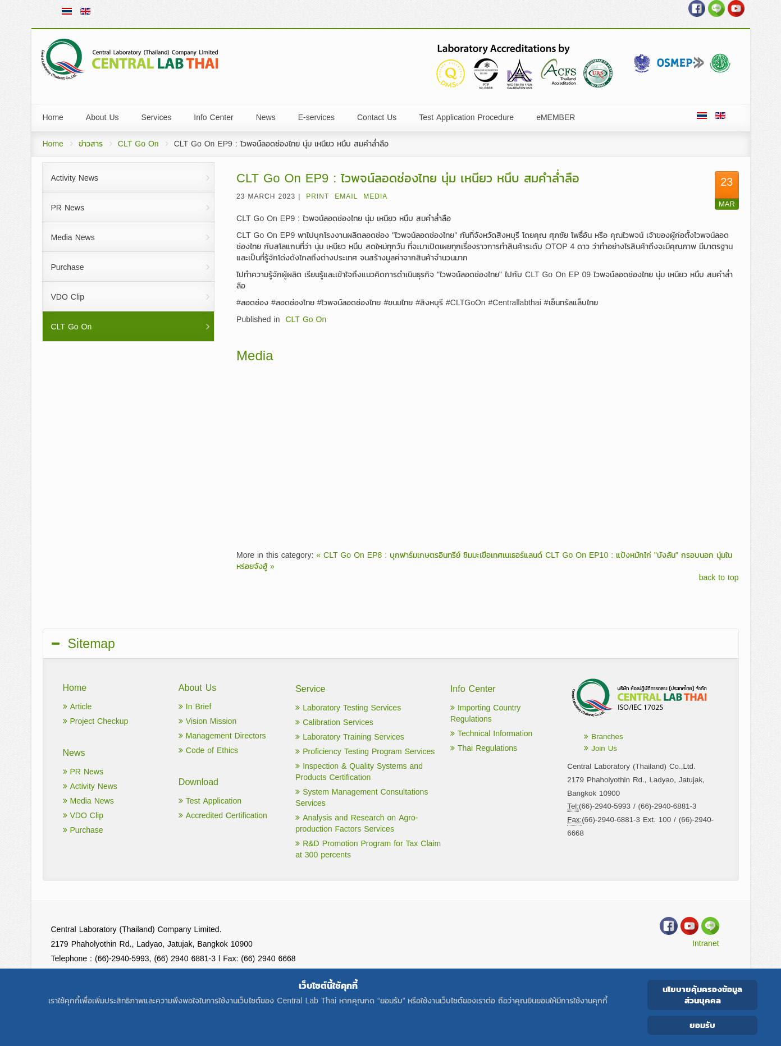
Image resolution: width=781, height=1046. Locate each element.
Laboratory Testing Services (348, 708)
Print (317, 196)
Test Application (210, 801)
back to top (719, 578)
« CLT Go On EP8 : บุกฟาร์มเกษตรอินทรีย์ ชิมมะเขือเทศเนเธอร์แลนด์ (429, 555)
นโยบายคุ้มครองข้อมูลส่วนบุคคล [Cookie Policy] (702, 995)
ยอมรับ (702, 1025)
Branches (603, 736)
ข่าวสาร (91, 144)
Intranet (705, 943)
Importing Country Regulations (485, 713)
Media (375, 196)
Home (53, 144)
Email (346, 196)
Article (77, 707)
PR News (83, 772)
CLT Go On (138, 144)
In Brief (195, 707)
